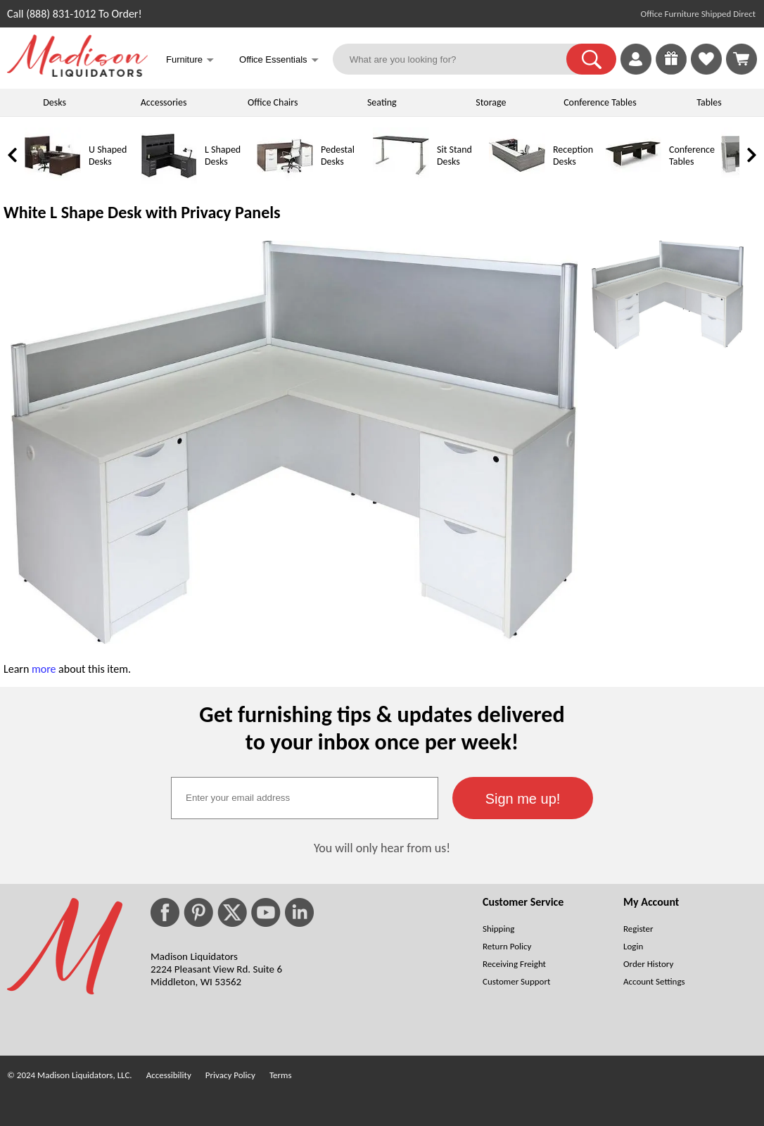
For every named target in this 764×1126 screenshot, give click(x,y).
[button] (591, 59)
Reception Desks (573, 155)
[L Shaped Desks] (169, 180)
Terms (280, 1075)
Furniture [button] (190, 61)
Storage (491, 102)
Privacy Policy (230, 1075)
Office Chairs (273, 102)
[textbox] (304, 798)
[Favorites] (706, 70)
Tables (708, 102)
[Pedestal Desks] (285, 180)
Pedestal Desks (338, 155)
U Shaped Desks (108, 155)
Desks (54, 102)
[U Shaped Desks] (53, 180)
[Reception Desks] (517, 180)
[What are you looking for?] (459, 59)
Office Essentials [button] (279, 61)
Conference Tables (600, 102)
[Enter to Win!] (671, 70)
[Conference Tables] (633, 180)
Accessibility (168, 1075)
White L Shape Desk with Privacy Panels (142, 212)
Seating (382, 102)
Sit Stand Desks (454, 155)
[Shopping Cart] (741, 59)
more (44, 669)
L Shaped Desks (223, 155)
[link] (741, 59)
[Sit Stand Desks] (401, 180)
